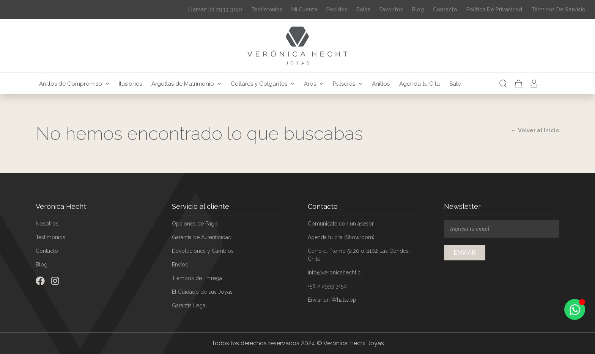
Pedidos (336, 9)
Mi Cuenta (304, 9)
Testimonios (266, 9)
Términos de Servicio (558, 9)
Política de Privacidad (494, 9)
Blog (418, 9)
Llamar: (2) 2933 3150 (215, 9)
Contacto (445, 9)
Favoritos (391, 9)
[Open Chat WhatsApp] (574, 309)
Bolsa (363, 9)
